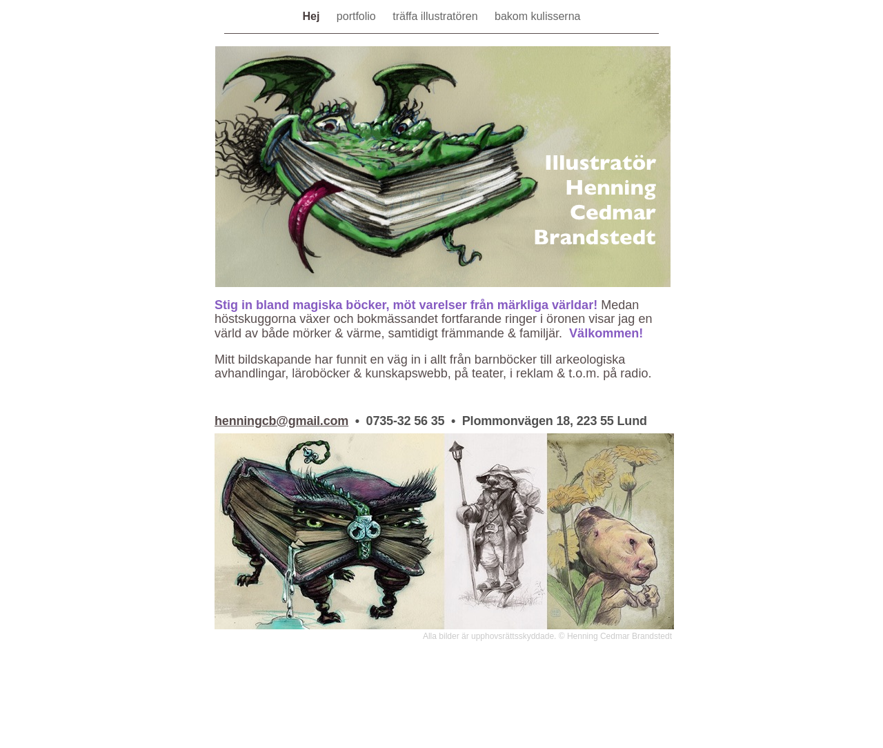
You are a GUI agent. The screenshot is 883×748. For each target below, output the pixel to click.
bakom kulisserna (538, 16)
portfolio (358, 16)
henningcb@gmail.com (281, 421)
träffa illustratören (437, 16)
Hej (313, 16)
